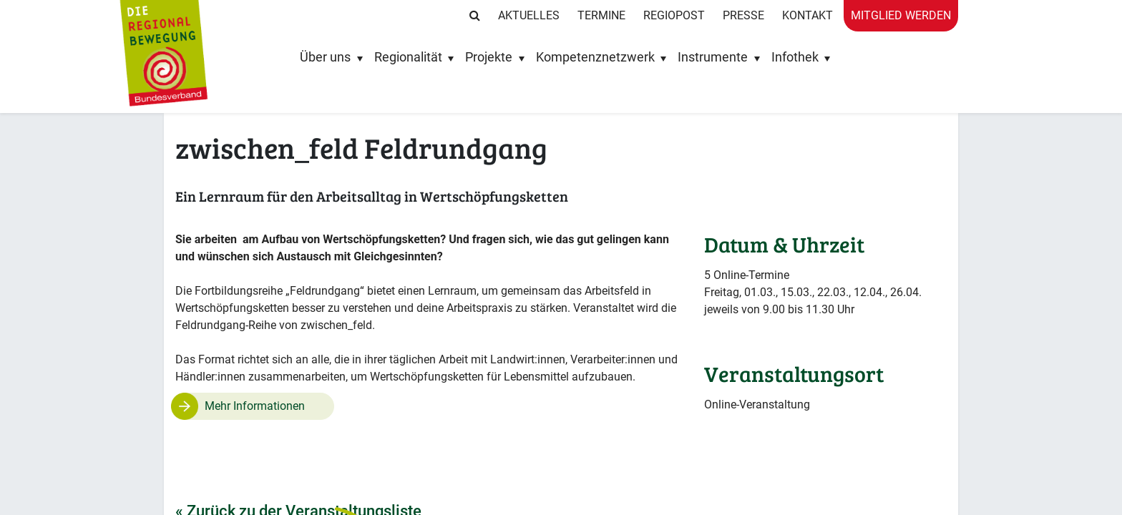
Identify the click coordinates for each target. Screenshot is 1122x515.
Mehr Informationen (255, 406)
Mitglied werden (901, 15)
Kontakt (807, 15)
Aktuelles (529, 15)
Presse (743, 15)
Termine (601, 15)
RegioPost (674, 15)
